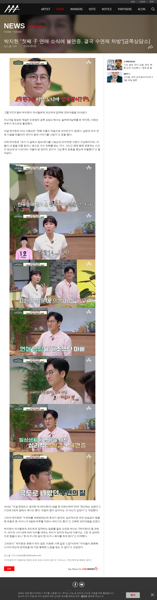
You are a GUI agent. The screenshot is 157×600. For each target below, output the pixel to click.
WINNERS (76, 9)
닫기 (152, 594)
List (9, 568)
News (18, 32)
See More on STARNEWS (84, 568)
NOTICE (107, 9)
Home (7, 32)
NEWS (60, 9)
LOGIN (142, 2)
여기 (83, 596)
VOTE (92, 9)
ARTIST (45, 9)
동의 (132, 595)
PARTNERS (125, 9)
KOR (151, 1)
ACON (141, 9)
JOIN (133, 2)
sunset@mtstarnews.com (29, 555)
